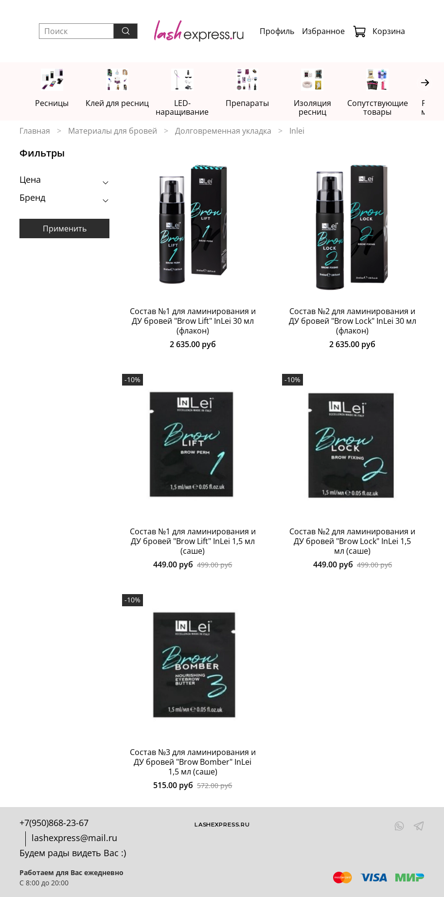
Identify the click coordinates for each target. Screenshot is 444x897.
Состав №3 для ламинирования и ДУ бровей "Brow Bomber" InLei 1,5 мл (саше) (193, 762)
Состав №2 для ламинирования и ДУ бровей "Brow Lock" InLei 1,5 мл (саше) (352, 542)
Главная (34, 131)
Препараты (255, 104)
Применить (65, 229)
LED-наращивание (188, 108)
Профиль (277, 31)
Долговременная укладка (223, 131)
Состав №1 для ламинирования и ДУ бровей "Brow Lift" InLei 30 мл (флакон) (193, 322)
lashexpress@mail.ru (74, 838)
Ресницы (53, 104)
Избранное (323, 31)
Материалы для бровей (112, 131)
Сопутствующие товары (390, 108)
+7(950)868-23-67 (54, 822)
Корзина (379, 31)
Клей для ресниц (120, 104)
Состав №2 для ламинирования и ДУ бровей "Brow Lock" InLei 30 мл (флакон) (352, 322)
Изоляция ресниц (323, 104)
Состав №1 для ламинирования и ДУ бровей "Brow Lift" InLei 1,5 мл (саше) (193, 542)
